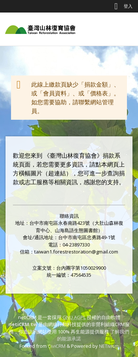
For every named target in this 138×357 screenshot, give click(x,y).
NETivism (109, 346)
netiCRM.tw (22, 324)
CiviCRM (57, 346)
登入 (128, 6)
